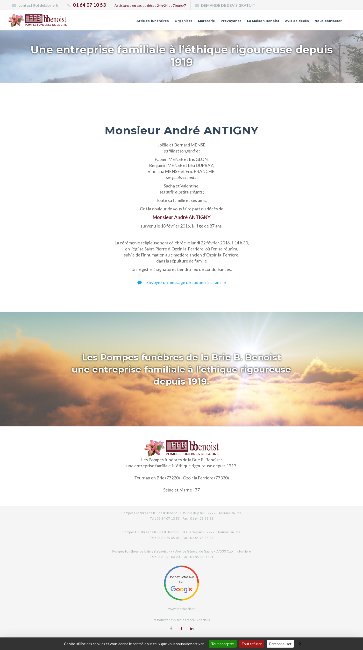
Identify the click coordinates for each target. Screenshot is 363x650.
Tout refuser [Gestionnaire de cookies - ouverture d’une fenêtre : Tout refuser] (252, 643)
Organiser (148, 22)
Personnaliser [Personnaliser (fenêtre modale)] (280, 643)
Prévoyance (205, 22)
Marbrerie (175, 22)
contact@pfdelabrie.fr (38, 5)
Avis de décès (285, 22)
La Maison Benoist (244, 22)
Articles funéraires (111, 22)
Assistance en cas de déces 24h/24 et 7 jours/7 (150, 5)
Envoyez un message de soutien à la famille (181, 282)
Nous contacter (324, 22)
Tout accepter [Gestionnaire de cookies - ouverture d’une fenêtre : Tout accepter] (222, 643)
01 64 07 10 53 (89, 5)
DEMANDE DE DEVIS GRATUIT (228, 5)
